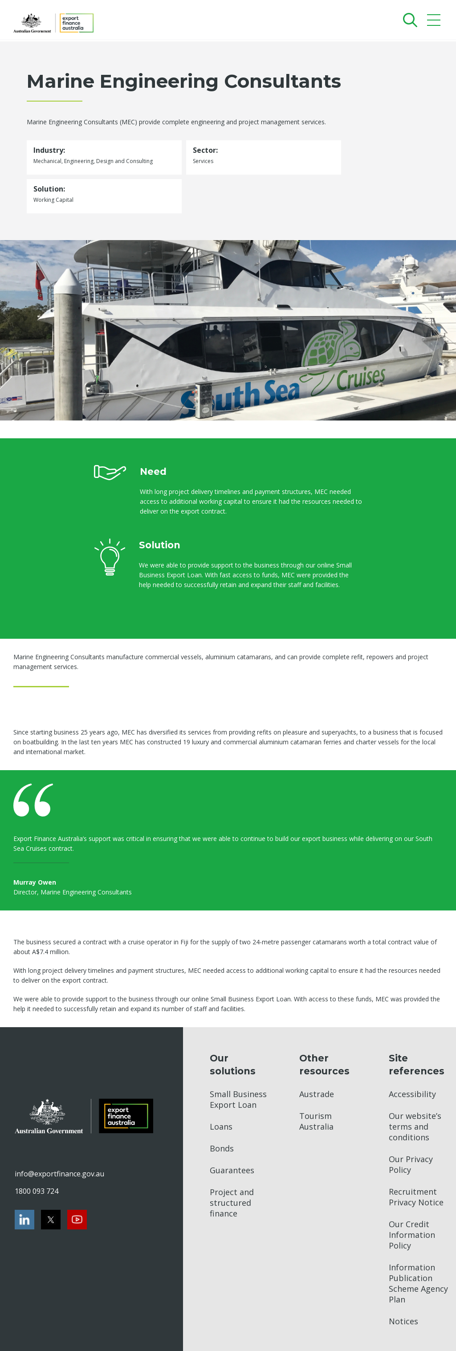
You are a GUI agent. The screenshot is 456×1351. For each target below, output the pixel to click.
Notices (403, 1321)
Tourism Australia (316, 1121)
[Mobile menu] (435, 22)
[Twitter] (51, 1219)
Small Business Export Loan (238, 1099)
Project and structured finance (232, 1203)
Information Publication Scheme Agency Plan (418, 1283)
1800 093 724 (36, 1191)
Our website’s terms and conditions (415, 1126)
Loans (221, 1126)
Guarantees (232, 1170)
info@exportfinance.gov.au (59, 1174)
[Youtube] (77, 1219)
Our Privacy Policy (411, 1164)
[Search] (408, 20)
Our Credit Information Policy (412, 1235)
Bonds (222, 1148)
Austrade (316, 1094)
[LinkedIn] (24, 1219)
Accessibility (412, 1094)
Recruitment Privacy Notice (416, 1197)
